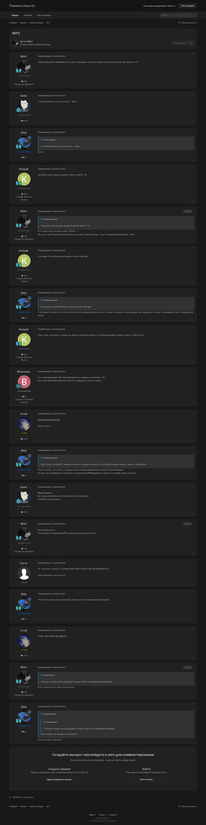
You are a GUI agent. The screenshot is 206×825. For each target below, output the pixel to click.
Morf (30, 41)
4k (24, 157)
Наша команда (44, 15)
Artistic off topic (43, 44)
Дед (23, 132)
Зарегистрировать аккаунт (59, 779)
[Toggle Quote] (42, 140)
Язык (92, 815)
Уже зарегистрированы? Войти (159, 6)
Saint (23, 95)
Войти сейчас (146, 779)
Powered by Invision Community (103, 821)
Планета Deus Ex (22, 6)
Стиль (102, 815)
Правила (28, 15)
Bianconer (23, 371)
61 (24, 396)
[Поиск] (167, 15)
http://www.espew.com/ (49, 419)
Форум (15, 16)
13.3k (24, 439)
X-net (23, 413)
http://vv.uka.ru (45, 492)
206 (24, 194)
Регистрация (188, 6)
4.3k (24, 121)
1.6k (24, 81)
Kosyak (23, 169)
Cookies (113, 815)
